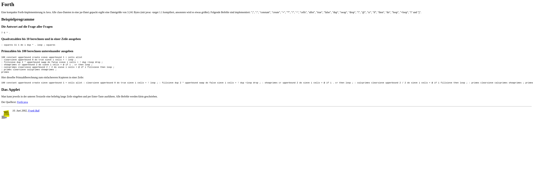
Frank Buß (34, 115)
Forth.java (22, 107)
